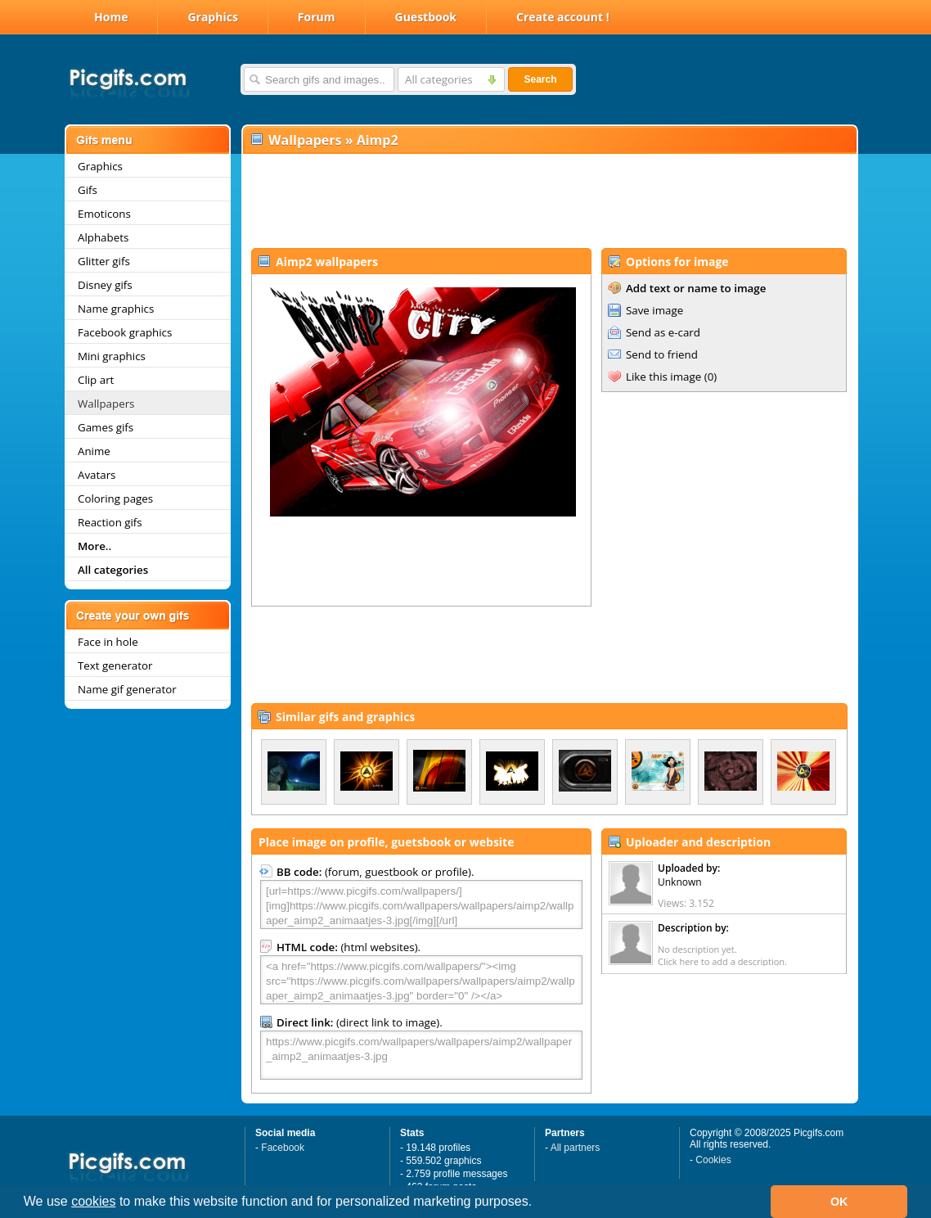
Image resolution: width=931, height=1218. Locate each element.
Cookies (713, 1160)
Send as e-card (663, 332)
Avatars (96, 474)
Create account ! (562, 17)
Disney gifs (105, 284)
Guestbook (426, 17)
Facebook (282, 1147)
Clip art (96, 379)
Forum (316, 17)
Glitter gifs (104, 261)
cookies (93, 1201)
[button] (538, 1203)
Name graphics (116, 308)
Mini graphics (112, 356)
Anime (94, 451)
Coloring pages (115, 498)
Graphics (212, 17)
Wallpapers (106, 403)
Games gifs (105, 427)
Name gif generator (127, 689)
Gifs (87, 190)
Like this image (663, 376)
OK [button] (839, 1201)
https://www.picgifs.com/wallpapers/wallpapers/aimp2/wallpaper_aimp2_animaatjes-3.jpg (421, 1055)
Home (111, 17)
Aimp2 (377, 140)
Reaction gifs (110, 522)
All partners (575, 1147)
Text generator (115, 665)
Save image (654, 310)
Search (540, 79)
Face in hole (108, 641)
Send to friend (662, 354)
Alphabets (103, 237)
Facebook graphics (125, 332)
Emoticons (104, 213)
